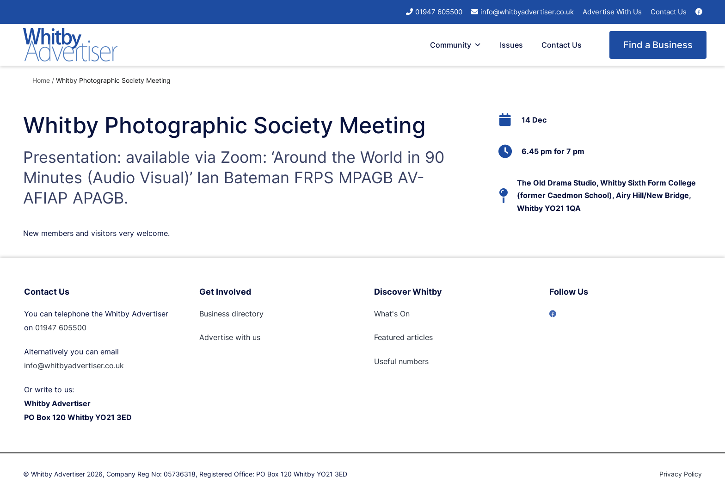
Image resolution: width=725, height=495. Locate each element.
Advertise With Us (612, 11)
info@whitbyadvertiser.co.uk (527, 11)
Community (455, 45)
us (255, 337)
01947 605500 (438, 11)
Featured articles (403, 337)
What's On (392, 313)
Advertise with (224, 337)
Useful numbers (401, 361)
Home (41, 80)
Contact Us (669, 11)
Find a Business (658, 44)
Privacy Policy (680, 474)
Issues (511, 45)
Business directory (231, 313)
